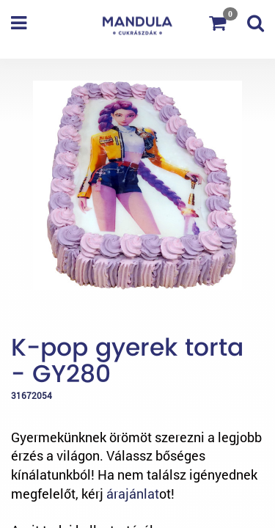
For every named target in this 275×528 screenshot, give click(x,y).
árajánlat (132, 493)
